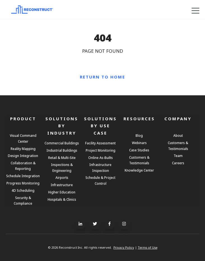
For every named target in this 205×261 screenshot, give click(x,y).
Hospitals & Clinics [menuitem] (62, 199)
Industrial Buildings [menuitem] (61, 150)
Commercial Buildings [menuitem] (62, 143)
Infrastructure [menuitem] (62, 185)
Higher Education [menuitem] (61, 192)
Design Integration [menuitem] (23, 155)
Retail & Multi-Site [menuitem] (62, 157)
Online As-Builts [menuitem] (100, 157)
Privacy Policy (123, 247)
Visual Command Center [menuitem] (23, 138)
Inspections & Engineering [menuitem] (62, 167)
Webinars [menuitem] (139, 142)
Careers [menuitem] (178, 163)
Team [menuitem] (178, 155)
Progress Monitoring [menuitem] (22, 183)
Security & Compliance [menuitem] (23, 200)
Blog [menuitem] (139, 135)
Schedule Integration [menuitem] (23, 176)
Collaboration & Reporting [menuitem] (23, 166)
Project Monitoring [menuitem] (100, 150)
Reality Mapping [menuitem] (23, 148)
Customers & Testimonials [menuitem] (139, 160)
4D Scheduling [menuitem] (22, 190)
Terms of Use (147, 247)
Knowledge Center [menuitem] (139, 170)
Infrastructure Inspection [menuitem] (100, 167)
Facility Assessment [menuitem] (100, 143)
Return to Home (102, 77)
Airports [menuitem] (61, 177)
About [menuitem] (178, 135)
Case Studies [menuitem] (139, 150)
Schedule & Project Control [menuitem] (100, 180)
